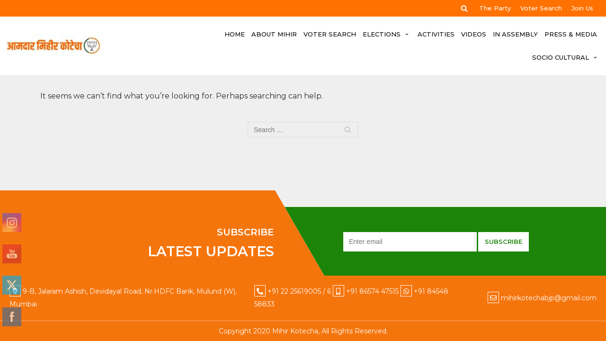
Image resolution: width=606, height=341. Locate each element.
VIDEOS (473, 34)
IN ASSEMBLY (515, 34)
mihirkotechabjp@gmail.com (549, 298)
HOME (234, 34)
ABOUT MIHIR (274, 34)
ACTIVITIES (436, 34)
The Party (495, 8)
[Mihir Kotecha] (53, 46)
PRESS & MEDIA (570, 34)
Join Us (582, 8)
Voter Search (541, 8)
